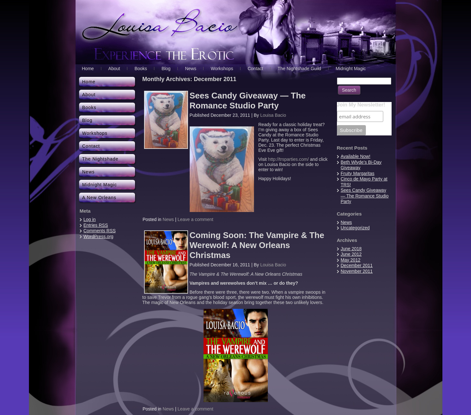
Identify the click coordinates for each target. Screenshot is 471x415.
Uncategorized (355, 227)
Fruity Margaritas (358, 173)
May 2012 (350, 260)
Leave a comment (195, 219)
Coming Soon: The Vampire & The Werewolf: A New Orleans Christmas (257, 245)
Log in (90, 219)
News (168, 219)
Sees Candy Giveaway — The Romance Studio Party (248, 100)
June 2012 (351, 254)
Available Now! (355, 156)
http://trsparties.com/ (288, 159)
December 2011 (357, 265)
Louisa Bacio (273, 115)
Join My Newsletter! (361, 104)
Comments (100, 230)
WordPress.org (98, 236)
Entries (96, 225)
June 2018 (351, 248)
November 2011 (357, 271)
